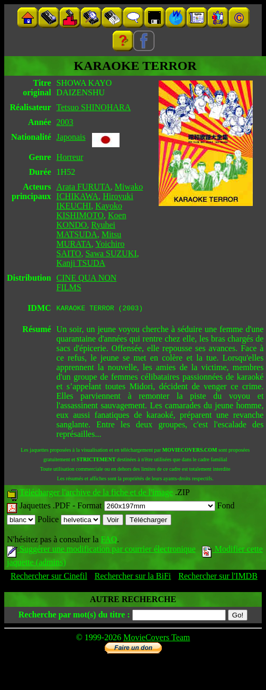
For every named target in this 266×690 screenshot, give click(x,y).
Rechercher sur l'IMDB (218, 577)
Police (69, 520)
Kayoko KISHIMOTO (89, 210)
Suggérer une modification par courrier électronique (101, 550)
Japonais (71, 136)
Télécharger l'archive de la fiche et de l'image (96, 493)
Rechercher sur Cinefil (49, 577)
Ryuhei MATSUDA (86, 229)
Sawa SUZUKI (110, 253)
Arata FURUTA (84, 186)
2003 (65, 122)
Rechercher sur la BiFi (133, 577)
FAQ (108, 540)
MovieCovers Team (156, 638)
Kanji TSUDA (81, 262)
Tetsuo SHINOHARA (94, 107)
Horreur (70, 157)
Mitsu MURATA (89, 239)
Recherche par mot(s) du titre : (74, 616)
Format (146, 507)
